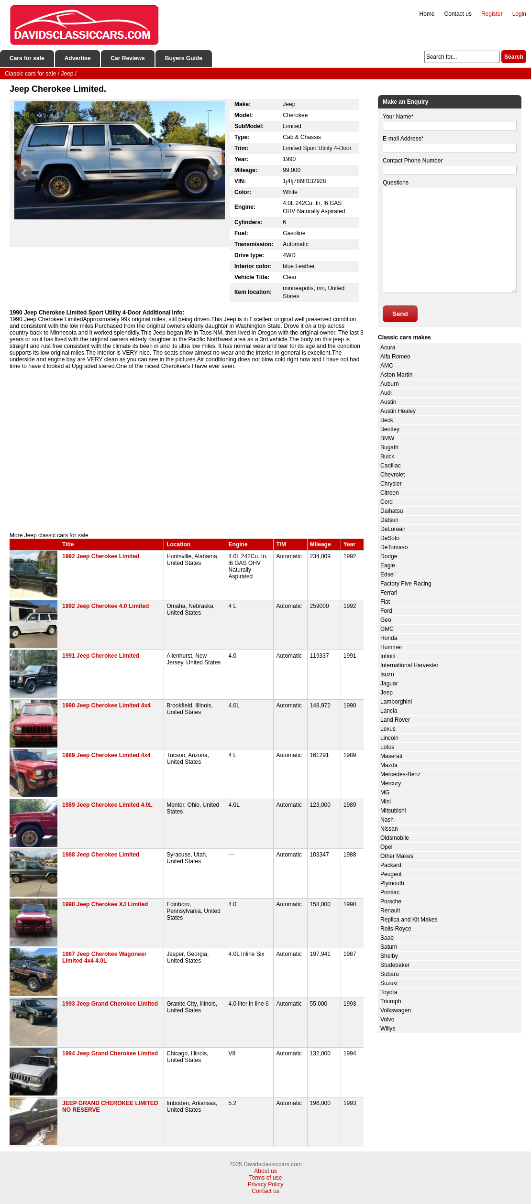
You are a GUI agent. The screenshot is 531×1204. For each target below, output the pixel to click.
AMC (386, 365)
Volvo (387, 1019)
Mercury (390, 783)
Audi (386, 393)
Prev (24, 173)
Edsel (387, 574)
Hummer (391, 647)
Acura (387, 347)
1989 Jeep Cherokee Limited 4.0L (107, 805)
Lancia (388, 710)
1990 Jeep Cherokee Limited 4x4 (106, 705)
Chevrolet (392, 474)
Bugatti (389, 447)
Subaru (389, 974)
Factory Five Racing (405, 583)
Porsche (390, 901)
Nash (387, 819)
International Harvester (409, 665)
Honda (388, 638)
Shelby (389, 956)
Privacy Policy (266, 1184)
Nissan (389, 828)
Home (427, 14)
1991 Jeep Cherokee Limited (100, 655)
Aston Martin (396, 374)
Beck (386, 420)
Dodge (388, 556)
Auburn (389, 383)
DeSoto (389, 538)
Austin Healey (398, 411)
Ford (386, 610)
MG (384, 792)
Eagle (387, 565)
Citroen (389, 492)
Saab (387, 937)
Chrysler (391, 483)
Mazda (389, 765)
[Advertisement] (187, 451)
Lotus (387, 747)
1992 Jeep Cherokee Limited (100, 556)
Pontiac (389, 892)
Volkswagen (395, 1010)
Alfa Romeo (395, 356)
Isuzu (387, 674)
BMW (387, 438)
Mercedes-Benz (400, 774)
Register (492, 14)
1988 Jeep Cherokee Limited (100, 854)
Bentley (389, 429)
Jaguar (389, 683)
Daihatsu (391, 511)
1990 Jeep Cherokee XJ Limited (105, 904)
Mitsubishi (393, 810)
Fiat (385, 601)
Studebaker (394, 965)
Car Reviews (127, 58)
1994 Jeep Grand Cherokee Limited (110, 1053)
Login (519, 14)
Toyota (388, 992)
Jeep (386, 692)
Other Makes (396, 856)
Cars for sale (27, 58)
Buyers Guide (183, 58)
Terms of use (265, 1177)
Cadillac (390, 465)
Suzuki (389, 983)
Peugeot (391, 874)
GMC (387, 629)
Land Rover (395, 719)
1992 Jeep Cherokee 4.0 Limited (105, 606)
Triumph (390, 1001)
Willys (387, 1028)
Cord (386, 502)
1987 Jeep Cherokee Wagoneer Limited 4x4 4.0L (104, 957)
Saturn (388, 947)
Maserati (391, 756)
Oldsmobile (394, 838)
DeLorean (393, 529)
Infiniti (387, 656)
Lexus (388, 729)
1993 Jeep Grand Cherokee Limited (110, 1003)
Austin (388, 402)
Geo (385, 620)
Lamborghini (396, 701)
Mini (385, 801)
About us (265, 1171)
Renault (390, 910)
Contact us (458, 14)
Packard (390, 865)
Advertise (78, 58)
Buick (387, 456)
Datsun (389, 520)
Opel (386, 847)
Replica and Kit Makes (408, 919)
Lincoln (389, 738)
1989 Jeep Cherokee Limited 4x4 (106, 755)
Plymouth (392, 883)
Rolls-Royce (395, 928)
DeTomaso (394, 547)
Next (214, 173)
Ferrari (388, 592)
